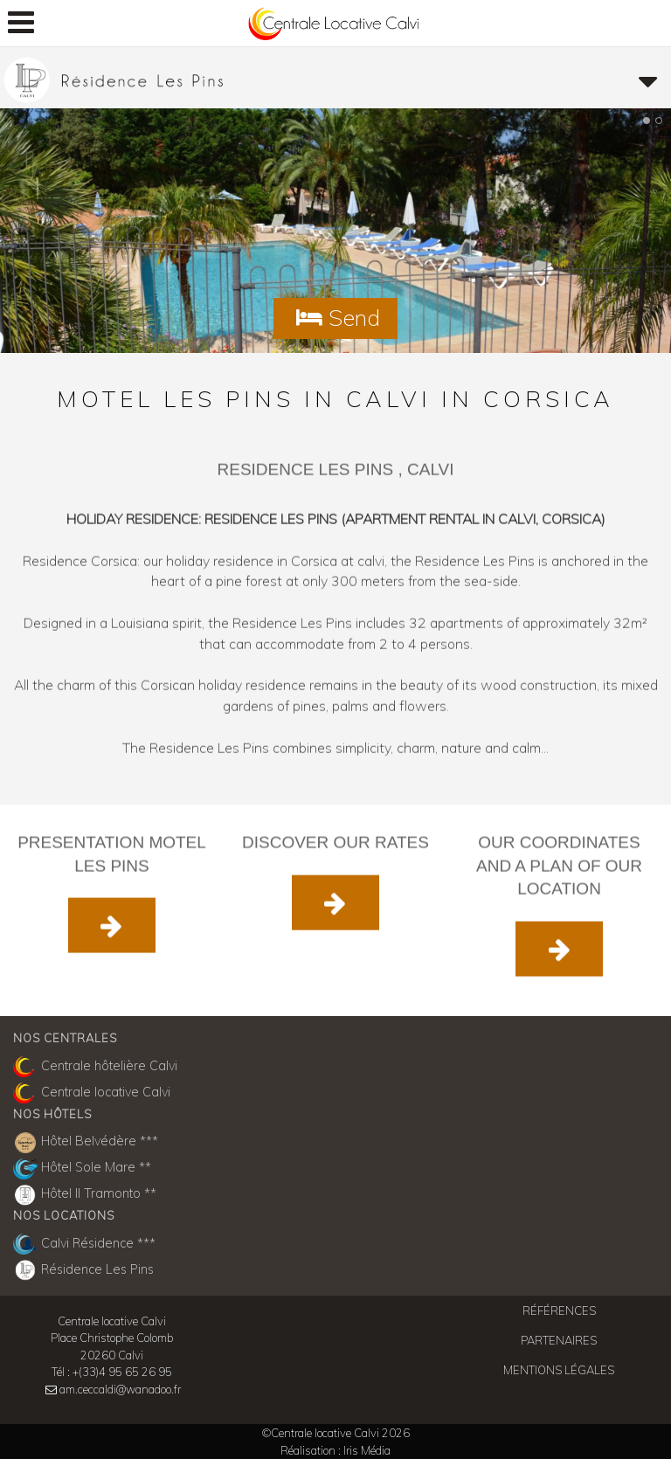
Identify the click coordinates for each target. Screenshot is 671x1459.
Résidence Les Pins (83, 1270)
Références (559, 1310)
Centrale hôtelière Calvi (95, 1066)
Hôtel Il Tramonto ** (84, 1195)
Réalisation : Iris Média (335, 1450)
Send (335, 317)
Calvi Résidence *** (84, 1244)
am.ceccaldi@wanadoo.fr (120, 1389)
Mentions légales (558, 1370)
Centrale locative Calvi (91, 1092)
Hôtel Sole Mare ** (82, 1168)
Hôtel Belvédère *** (85, 1142)
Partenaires (559, 1340)
